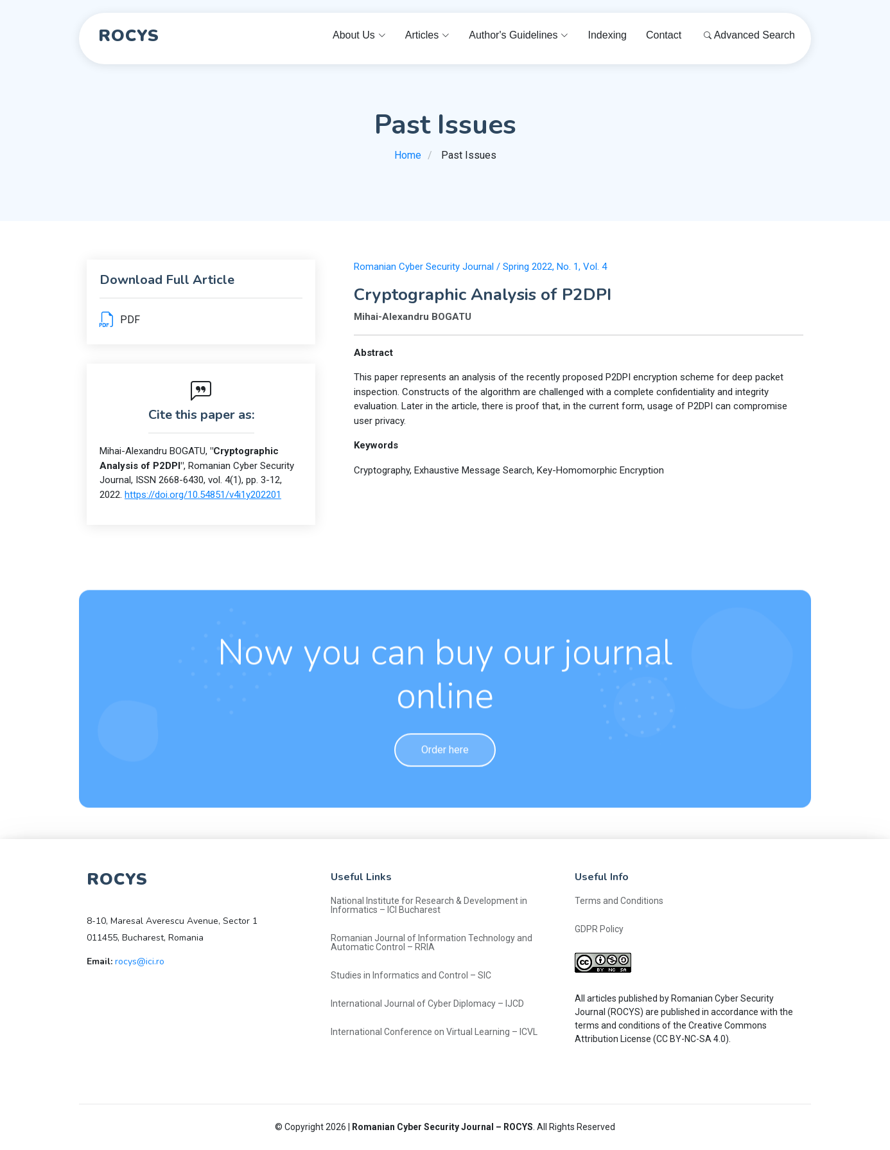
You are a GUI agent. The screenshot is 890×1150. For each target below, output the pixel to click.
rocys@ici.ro (139, 961)
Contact (663, 35)
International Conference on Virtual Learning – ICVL (434, 1031)
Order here (445, 779)
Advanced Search (749, 35)
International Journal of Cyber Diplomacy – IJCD (427, 1003)
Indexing (607, 35)
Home (407, 155)
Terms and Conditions (619, 900)
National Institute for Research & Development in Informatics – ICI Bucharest (429, 905)
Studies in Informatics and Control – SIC (411, 975)
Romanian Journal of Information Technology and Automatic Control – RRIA (431, 942)
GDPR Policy (599, 928)
